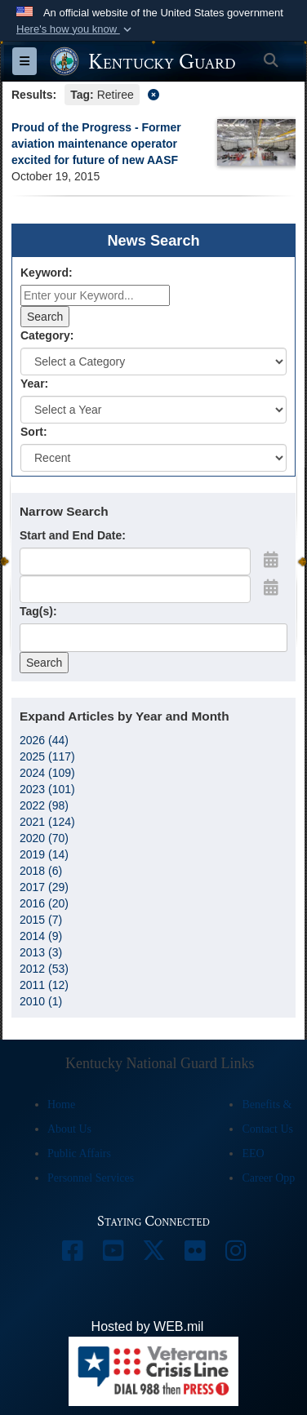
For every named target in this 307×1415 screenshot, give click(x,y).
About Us (69, 1129)
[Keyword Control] (95, 295)
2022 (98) (44, 805)
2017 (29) (44, 887)
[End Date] (135, 589)
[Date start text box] (135, 561)
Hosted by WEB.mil (147, 1326)
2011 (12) (44, 984)
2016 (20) (44, 903)
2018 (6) (41, 870)
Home (61, 1104)
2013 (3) (41, 952)
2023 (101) (47, 789)
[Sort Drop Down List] (153, 458)
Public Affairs (79, 1153)
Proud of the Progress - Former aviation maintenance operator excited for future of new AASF (96, 143)
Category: (46, 335)
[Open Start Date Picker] (271, 559)
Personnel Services (90, 1178)
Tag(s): (38, 611)
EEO (253, 1153)
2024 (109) (47, 772)
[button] (75, 29)
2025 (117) (47, 756)
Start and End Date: (73, 535)
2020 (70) (44, 838)
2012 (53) (44, 968)
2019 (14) (44, 854)
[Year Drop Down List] (153, 410)
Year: (34, 383)
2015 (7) (41, 919)
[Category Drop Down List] (153, 361)
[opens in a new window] (71, 1255)
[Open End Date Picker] (271, 587)
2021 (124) (47, 821)
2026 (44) (44, 740)
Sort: (33, 431)
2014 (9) (41, 936)
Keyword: (46, 272)
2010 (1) (41, 1001)
